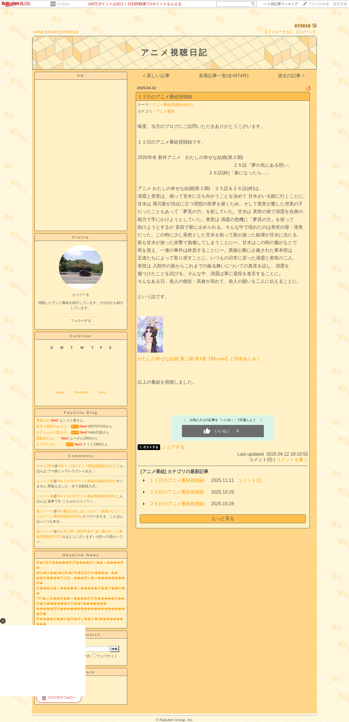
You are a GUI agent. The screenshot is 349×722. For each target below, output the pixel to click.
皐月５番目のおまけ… (53, 426)
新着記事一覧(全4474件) (224, 75)
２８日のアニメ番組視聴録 (176, 503)
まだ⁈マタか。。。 (50, 444)
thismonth (81, 392)
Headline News (81, 555)
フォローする (81, 321)
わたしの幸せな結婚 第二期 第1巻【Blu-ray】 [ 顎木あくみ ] (198, 358)
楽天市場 (340, 4)
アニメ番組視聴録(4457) (172, 105)
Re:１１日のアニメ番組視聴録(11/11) (88, 466)
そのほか (63, 4)
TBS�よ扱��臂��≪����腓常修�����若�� (80, 598)
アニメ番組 (165, 111)
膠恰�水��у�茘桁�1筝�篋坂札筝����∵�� (77, 573)
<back (60, 392)
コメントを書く (292, 459)
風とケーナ (45, 511)
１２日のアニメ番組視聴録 (164, 96)
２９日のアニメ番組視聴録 (176, 492)
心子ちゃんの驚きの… (53, 432)
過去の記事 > (291, 75)
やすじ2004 (45, 466)
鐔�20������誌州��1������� (71, 604)
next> (102, 392)
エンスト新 (45, 481)
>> (280, 4)
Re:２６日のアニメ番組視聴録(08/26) (87, 481)
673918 (303, 26)
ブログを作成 (318, 4)
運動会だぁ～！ (48, 438)
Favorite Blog (81, 412)
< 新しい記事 (156, 75)
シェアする (173, 447)
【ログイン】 (306, 32)
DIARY (53, 32)
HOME (39, 32)
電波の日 (43, 420)
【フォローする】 (278, 32)
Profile (81, 237)
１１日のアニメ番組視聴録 (176, 480)
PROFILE (70, 32)
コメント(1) (250, 480)
